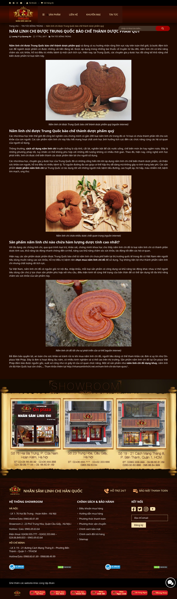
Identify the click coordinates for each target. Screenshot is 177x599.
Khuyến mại (93, 14)
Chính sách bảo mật (90, 529)
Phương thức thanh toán (92, 518)
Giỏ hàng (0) (47, 3)
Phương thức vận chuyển (92, 523)
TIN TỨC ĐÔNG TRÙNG (32, 26)
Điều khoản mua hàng (91, 508)
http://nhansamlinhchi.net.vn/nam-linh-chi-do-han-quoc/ (97, 366)
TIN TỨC (113, 14)
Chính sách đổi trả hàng (92, 534)
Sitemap (83, 539)
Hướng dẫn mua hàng (91, 513)
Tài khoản (31, 3)
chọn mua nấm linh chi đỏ (90, 259)
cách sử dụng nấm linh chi (41, 148)
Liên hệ (73, 14)
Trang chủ (13, 26)
